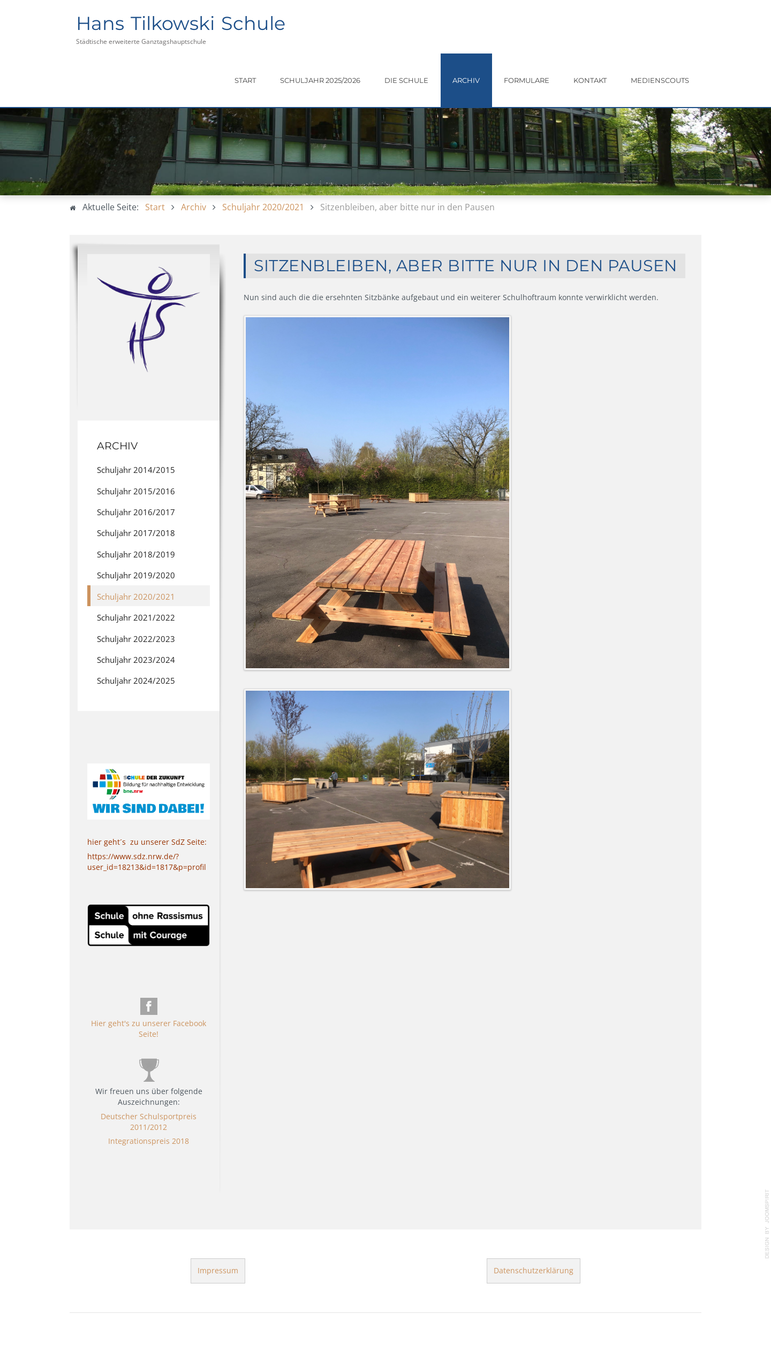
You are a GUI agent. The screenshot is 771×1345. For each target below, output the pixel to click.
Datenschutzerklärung (533, 1270)
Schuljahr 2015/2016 (136, 491)
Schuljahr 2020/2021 (136, 596)
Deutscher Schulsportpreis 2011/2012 (148, 1121)
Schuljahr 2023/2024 (136, 659)
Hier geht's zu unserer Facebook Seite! (148, 1028)
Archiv (466, 80)
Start (245, 80)
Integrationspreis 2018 (148, 1141)
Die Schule (406, 80)
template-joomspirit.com (767, 1224)
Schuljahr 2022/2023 (136, 638)
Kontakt (590, 80)
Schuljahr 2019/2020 (136, 575)
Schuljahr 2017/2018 (136, 533)
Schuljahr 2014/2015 (136, 469)
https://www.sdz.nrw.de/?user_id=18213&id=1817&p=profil (146, 861)
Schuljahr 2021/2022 (136, 617)
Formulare (526, 80)
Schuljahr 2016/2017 (136, 512)
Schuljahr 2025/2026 (320, 80)
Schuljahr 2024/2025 (136, 680)
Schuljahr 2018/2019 (136, 554)
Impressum (218, 1270)
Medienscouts (660, 80)
